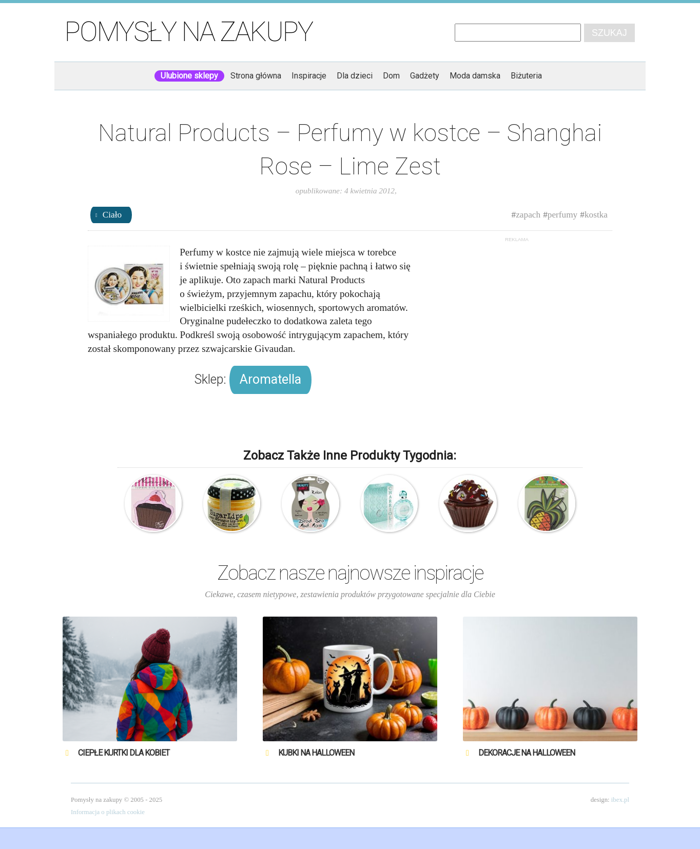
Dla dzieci (355, 76)
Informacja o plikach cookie (108, 812)
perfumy (563, 215)
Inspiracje (308, 76)
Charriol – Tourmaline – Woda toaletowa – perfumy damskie (389, 503)
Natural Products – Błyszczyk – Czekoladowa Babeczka (467, 503)
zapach (528, 215)
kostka (596, 215)
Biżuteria (526, 76)
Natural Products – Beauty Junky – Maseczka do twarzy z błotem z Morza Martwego (310, 503)
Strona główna (255, 76)
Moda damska (475, 76)
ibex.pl (620, 799)
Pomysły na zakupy (189, 32)
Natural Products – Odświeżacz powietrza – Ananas (546, 503)
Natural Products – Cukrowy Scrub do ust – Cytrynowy (231, 503)
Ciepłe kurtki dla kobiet (123, 753)
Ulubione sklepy (189, 76)
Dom (391, 76)
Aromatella (270, 379)
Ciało (112, 215)
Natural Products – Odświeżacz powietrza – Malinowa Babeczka (153, 503)
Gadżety (424, 76)
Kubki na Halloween (316, 753)
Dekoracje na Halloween (526, 753)
